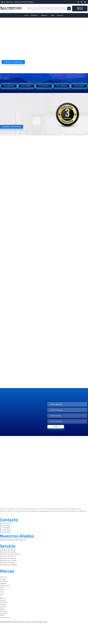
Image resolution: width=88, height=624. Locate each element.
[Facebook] (78, 2)
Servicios (35, 15)
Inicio (26, 15)
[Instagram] (81, 2)
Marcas (44, 15)
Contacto (60, 15)
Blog (52, 15)
